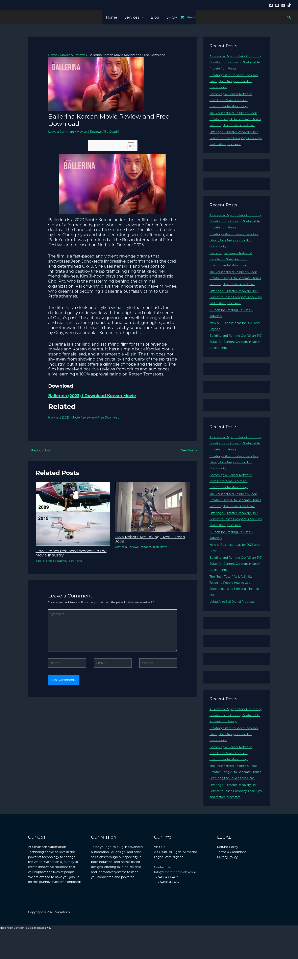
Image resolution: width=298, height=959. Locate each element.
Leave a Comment (62, 131)
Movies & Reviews (91, 131)
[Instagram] (283, 5)
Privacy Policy (227, 881)
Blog (155, 17)
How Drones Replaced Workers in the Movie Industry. (69, 553)
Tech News (76, 561)
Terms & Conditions (231, 876)
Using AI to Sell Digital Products (233, 620)
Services (133, 17)
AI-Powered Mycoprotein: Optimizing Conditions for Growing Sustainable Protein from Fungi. (235, 62)
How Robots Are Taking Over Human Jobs (152, 539)
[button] (141, 17)
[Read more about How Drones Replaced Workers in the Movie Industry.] (73, 514)
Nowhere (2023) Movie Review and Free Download (86, 417)
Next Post (188, 450)
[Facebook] (271, 5)
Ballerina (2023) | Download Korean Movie (92, 395)
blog (39, 561)
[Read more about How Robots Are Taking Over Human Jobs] (152, 507)
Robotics (147, 547)
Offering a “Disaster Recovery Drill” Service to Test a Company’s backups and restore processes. (235, 144)
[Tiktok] (289, 5)
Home (111, 17)
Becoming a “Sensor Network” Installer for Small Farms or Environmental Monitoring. (232, 100)
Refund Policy (227, 871)
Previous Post (39, 450)
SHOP (172, 17)
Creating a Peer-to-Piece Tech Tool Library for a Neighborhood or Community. (235, 81)
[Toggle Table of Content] (128, 145)
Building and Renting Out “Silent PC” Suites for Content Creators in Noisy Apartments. (234, 354)
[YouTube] (277, 5)
